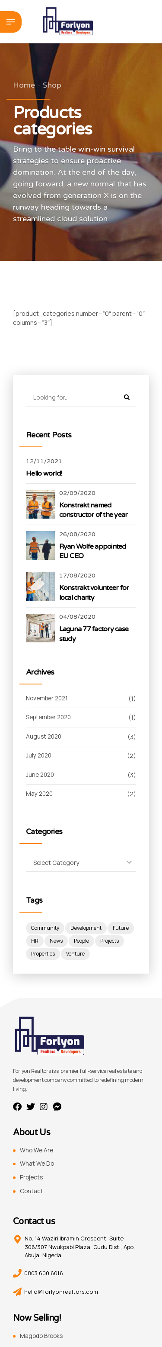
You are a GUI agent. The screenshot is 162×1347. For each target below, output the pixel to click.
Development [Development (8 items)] (87, 928)
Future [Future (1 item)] (39, 941)
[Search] (126, 397)
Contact (32, 1191)
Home (24, 85)
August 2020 (45, 737)
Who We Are (37, 1151)
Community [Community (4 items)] (45, 928)
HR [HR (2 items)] (63, 941)
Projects (32, 1178)
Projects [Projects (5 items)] (40, 954)
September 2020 (51, 718)
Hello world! (44, 473)
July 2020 (39, 755)
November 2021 (49, 698)
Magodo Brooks (42, 1336)
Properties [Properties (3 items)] (74, 954)
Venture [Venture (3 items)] (106, 954)
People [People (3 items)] (110, 941)
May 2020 (40, 794)
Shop (52, 85)
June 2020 (41, 775)
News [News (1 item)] (84, 941)
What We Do (37, 1164)
